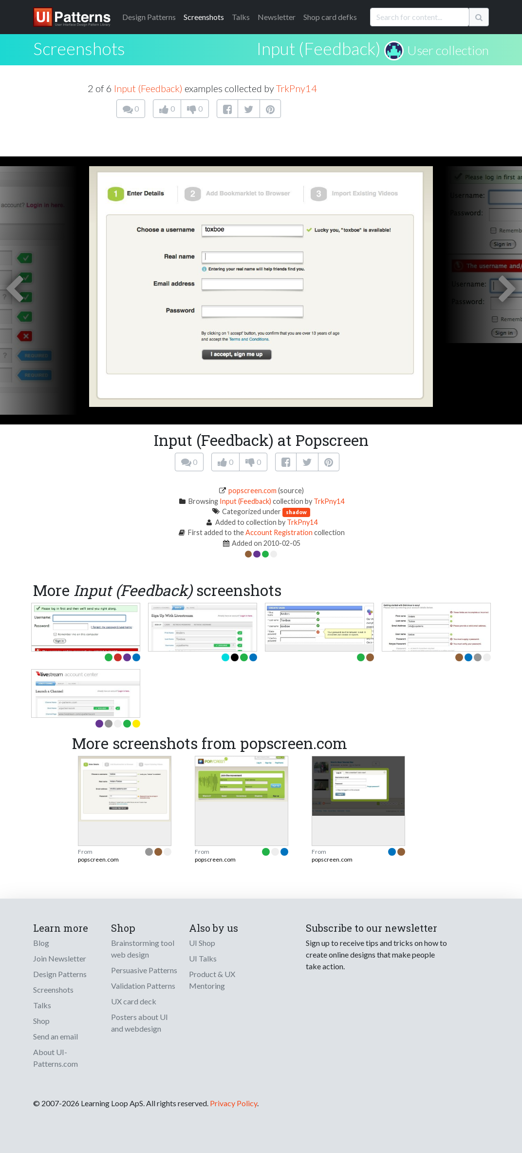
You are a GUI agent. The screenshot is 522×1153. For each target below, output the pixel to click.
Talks (241, 16)
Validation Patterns (143, 985)
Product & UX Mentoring (212, 979)
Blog (41, 942)
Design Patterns (60, 974)
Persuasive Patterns (144, 970)
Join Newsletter (59, 958)
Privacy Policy (233, 1103)
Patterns (149, 16)
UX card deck (133, 1001)
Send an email (55, 1036)
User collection (448, 50)
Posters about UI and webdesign (139, 1022)
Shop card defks (330, 16)
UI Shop (202, 942)
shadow (296, 512)
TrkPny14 (296, 88)
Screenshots (204, 16)
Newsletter (277, 16)
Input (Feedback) (319, 48)
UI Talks (203, 958)
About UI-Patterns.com (55, 1057)
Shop (41, 1020)
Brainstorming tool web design (142, 948)
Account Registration (279, 532)
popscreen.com (252, 490)
